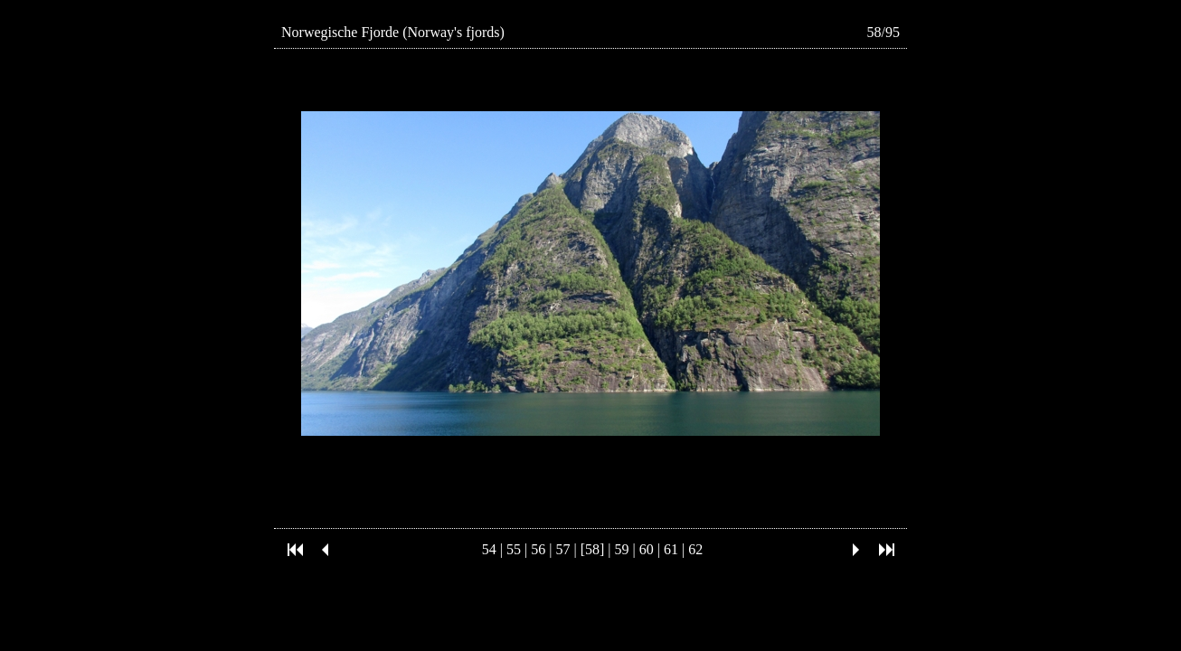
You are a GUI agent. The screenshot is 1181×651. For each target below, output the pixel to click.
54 (489, 549)
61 (671, 549)
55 (513, 549)
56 (538, 549)
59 (622, 549)
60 (646, 549)
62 (695, 549)
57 (562, 549)
